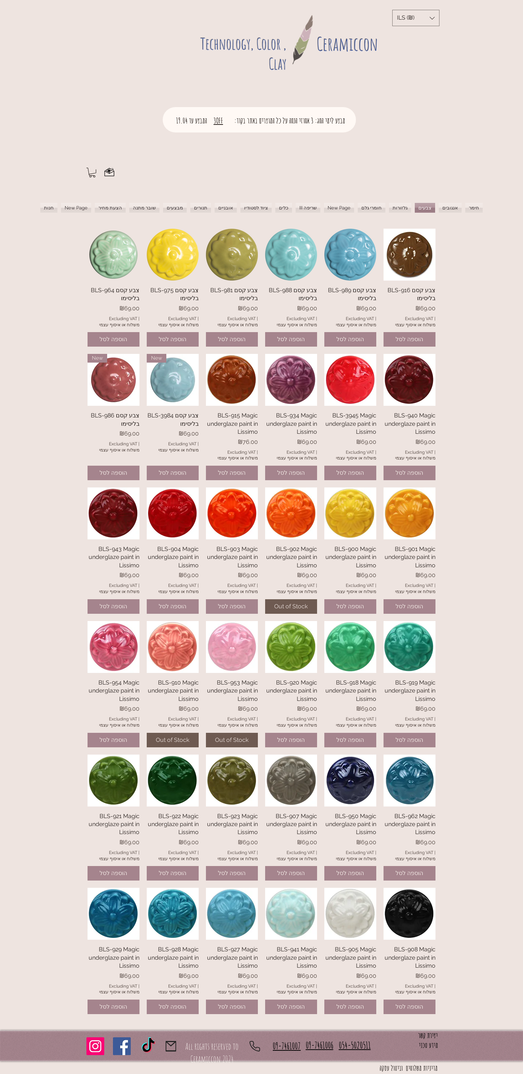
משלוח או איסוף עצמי (119, 324)
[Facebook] (122, 1046)
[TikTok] (148, 1046)
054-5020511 (355, 1045)
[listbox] (415, 18)
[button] (415, 18)
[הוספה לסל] (113, 339)
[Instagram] (95, 1046)
